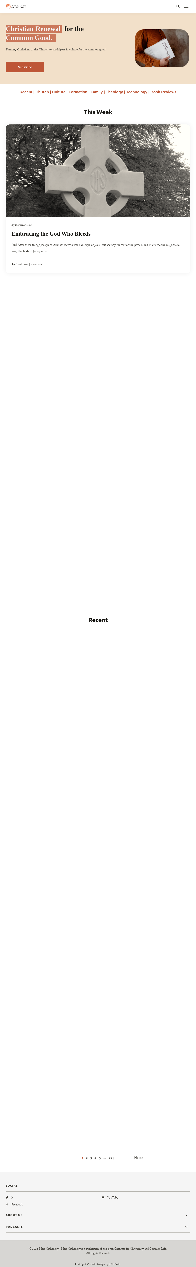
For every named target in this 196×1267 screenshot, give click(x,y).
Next (138, 1157)
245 (111, 1157)
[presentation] (186, 6)
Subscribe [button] (25, 67)
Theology (114, 92)
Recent (26, 92)
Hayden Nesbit (23, 225)
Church (42, 92)
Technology (136, 92)
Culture (58, 92)
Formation (78, 92)
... (104, 1157)
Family (97, 92)
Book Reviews (163, 92)
